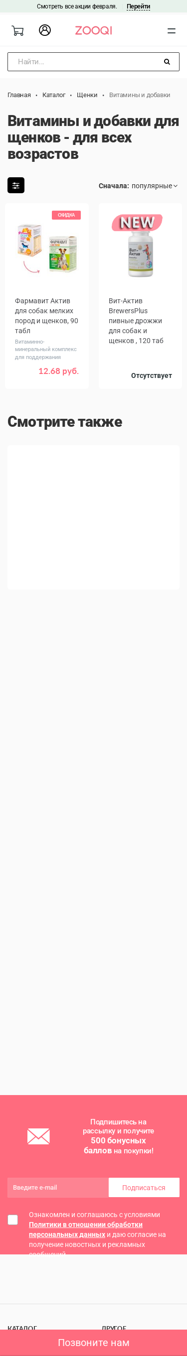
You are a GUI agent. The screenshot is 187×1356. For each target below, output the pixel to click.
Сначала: (114, 186)
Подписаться (144, 1188)
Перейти (138, 6)
